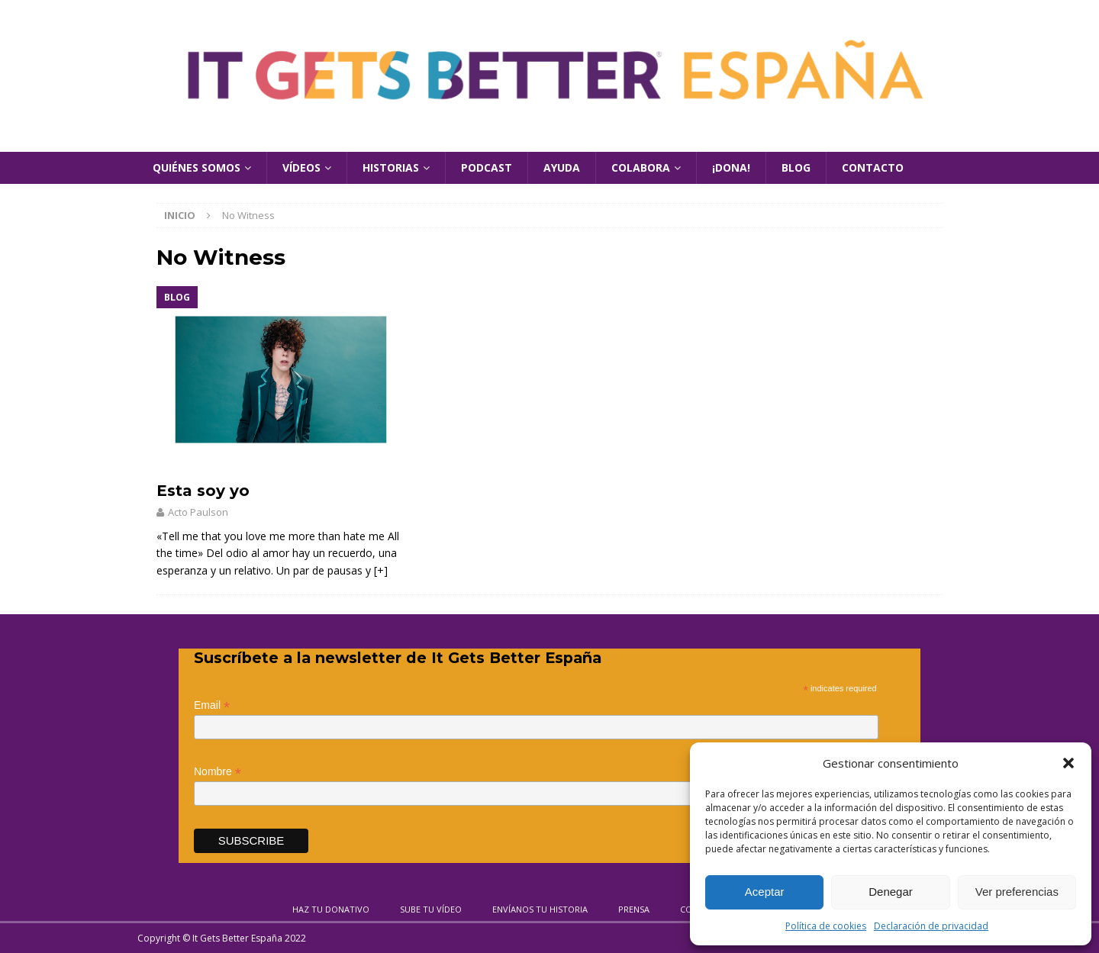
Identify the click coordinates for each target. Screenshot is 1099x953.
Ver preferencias (1017, 891)
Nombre (217, 772)
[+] (381, 570)
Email (212, 705)
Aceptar (765, 891)
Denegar (891, 891)
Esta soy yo (203, 490)
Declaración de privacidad (931, 925)
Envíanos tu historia (540, 909)
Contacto (873, 167)
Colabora (640, 167)
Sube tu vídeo (431, 909)
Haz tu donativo (330, 909)
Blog (796, 167)
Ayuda (561, 167)
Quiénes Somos (196, 167)
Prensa (633, 909)
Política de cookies (825, 925)
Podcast (486, 167)
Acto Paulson (198, 512)
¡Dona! (731, 167)
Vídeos (301, 167)
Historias (391, 167)
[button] (1068, 763)
